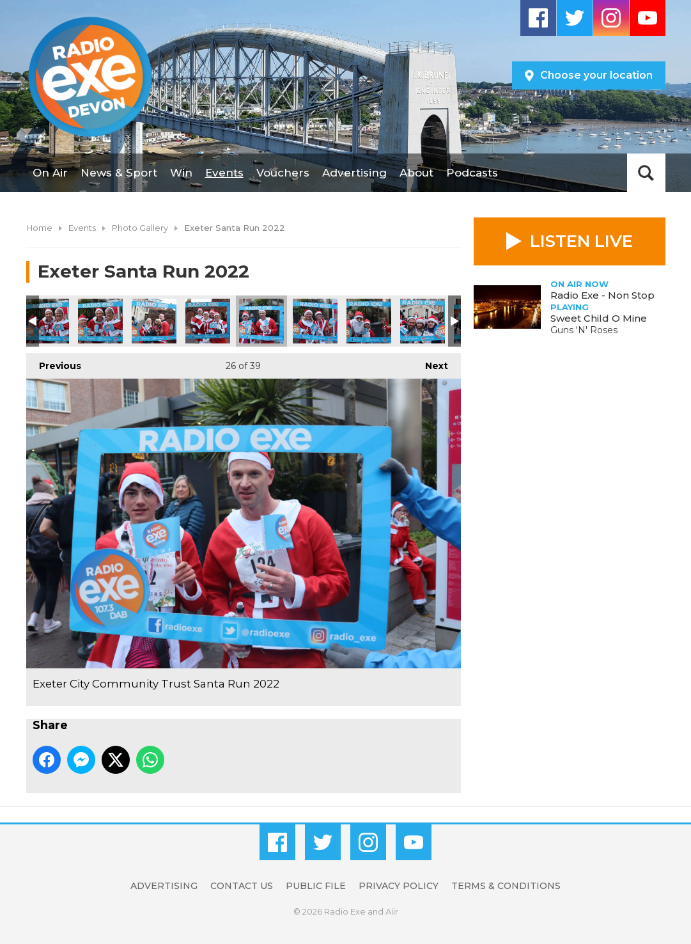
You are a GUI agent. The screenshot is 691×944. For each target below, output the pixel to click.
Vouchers (282, 172)
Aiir (391, 911)
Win (181, 172)
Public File (316, 886)
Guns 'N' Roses (583, 330)
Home (39, 228)
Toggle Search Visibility (646, 172)
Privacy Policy (399, 886)
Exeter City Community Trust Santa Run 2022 (46, 321)
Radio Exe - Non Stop (602, 295)
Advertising (354, 172)
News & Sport (119, 172)
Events (224, 172)
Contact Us (241, 886)
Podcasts (472, 172)
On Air (50, 172)
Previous (53, 362)
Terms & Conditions (506, 886)
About (416, 172)
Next (430, 362)
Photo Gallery (140, 228)
